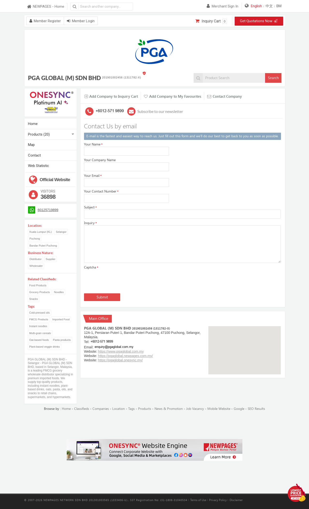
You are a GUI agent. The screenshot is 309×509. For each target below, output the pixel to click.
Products (144, 409)
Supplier (50, 259)
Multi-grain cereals (40, 333)
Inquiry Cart (211, 21)
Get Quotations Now (258, 21)
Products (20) (39, 134)
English (256, 6)
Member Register (45, 21)
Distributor (35, 259)
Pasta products (61, 339)
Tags (131, 409)
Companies (100, 409)
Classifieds (81, 409)
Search (273, 78)
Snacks (33, 298)
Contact (34, 155)
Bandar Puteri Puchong (43, 245)
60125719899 (48, 210)
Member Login (81, 21)
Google (239, 409)
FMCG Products (38, 319)
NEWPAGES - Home (45, 6)
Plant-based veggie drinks (44, 346)
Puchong (34, 238)
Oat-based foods (39, 339)
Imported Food (61, 319)
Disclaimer (236, 500)
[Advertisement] (154, 425)
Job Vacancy (195, 409)
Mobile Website (218, 409)
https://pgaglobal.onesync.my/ (120, 360)
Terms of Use (198, 500)
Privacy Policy (218, 500)
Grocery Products (39, 292)
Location (118, 409)
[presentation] (120, 280)
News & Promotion (168, 409)
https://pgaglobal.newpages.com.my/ (125, 356)
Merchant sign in (222, 6)
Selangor (61, 231)
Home (33, 124)
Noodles (59, 292)
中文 (269, 6)
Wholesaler (36, 265)
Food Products (38, 285)
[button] (244, 345)
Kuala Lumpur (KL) (40, 231)
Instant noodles (38, 326)
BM (278, 6)
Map (31, 145)
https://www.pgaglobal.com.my (121, 351)
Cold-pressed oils (39, 312)
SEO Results (256, 409)
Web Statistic (38, 166)
